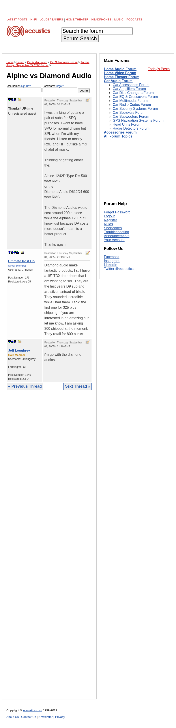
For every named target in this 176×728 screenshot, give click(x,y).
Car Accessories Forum (131, 85)
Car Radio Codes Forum (132, 104)
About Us (12, 717)
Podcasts (134, 19)
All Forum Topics (118, 136)
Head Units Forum (127, 124)
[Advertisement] (49, 548)
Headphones (101, 19)
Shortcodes (113, 228)
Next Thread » (77, 386)
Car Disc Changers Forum (133, 93)
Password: (60, 88)
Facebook (111, 257)
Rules (108, 224)
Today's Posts (159, 69)
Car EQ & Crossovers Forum (135, 97)
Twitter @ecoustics (119, 269)
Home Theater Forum (121, 77)
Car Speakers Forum (129, 112)
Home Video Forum (120, 73)
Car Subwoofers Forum (131, 116)
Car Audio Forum (118, 81)
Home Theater (77, 19)
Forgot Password (117, 212)
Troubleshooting (116, 232)
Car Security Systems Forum (135, 108)
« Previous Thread (25, 386)
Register (110, 220)
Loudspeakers (51, 19)
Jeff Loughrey (19, 350)
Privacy (60, 717)
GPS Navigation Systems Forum (138, 120)
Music (119, 19)
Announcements (116, 236)
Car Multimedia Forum (130, 101)
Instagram (112, 261)
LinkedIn (110, 265)
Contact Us (28, 717)
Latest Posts (17, 19)
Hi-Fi (33, 19)
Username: (24, 88)
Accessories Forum (120, 132)
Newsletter (45, 717)
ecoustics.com (32, 710)
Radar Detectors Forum (131, 128)
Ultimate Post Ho (21, 261)
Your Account (114, 240)
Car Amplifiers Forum (129, 89)
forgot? (60, 86)
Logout (109, 216)
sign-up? (26, 86)
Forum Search (80, 38)
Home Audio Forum (120, 69)
